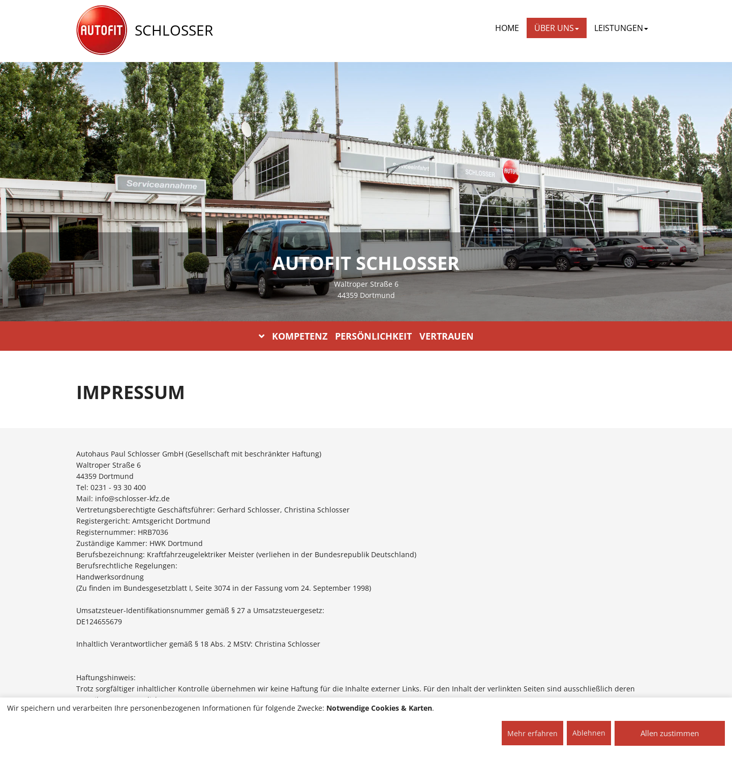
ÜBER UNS (556, 28)
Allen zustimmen (669, 733)
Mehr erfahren (532, 733)
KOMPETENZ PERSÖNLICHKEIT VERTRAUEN (366, 336)
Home (507, 28)
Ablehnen (588, 733)
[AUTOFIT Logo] (102, 30)
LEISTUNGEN (621, 28)
